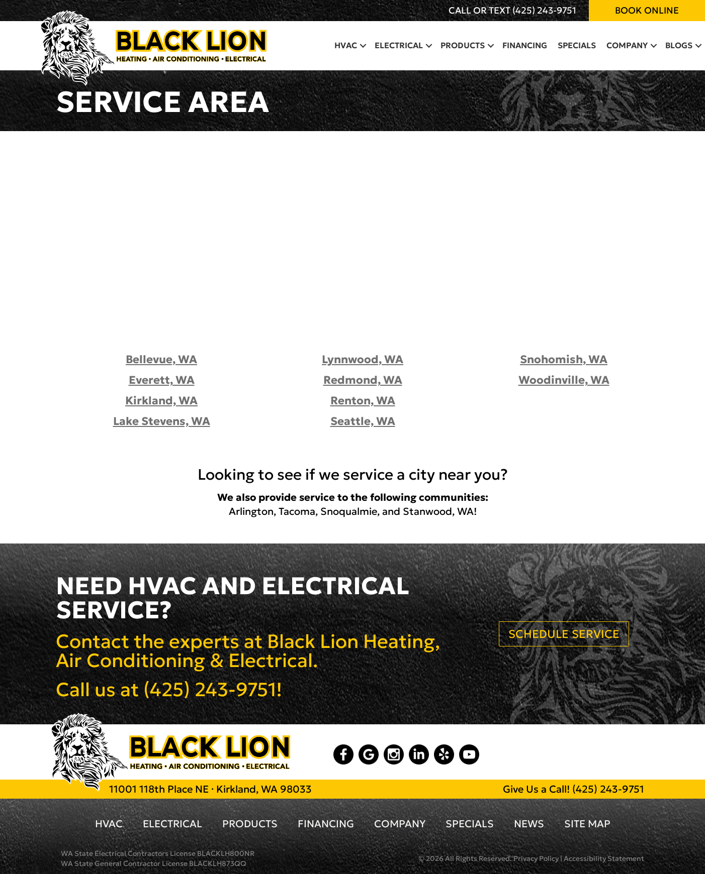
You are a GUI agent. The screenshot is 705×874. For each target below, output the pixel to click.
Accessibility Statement (604, 858)
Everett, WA (162, 380)
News (529, 823)
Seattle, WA (362, 421)
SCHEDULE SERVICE (564, 633)
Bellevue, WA (161, 359)
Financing (524, 45)
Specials (577, 45)
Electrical (399, 45)
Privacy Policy (536, 858)
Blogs (678, 45)
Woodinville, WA (563, 380)
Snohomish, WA (563, 359)
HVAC (345, 45)
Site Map (587, 823)
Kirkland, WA (161, 400)
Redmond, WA (362, 380)
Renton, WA (362, 400)
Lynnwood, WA (362, 359)
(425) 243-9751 (544, 10)
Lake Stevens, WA (161, 421)
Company (627, 45)
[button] (363, 45)
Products (462, 45)
